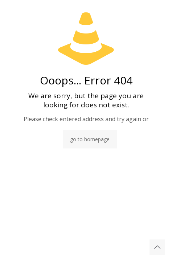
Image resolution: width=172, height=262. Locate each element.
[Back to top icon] (157, 247)
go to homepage (90, 139)
